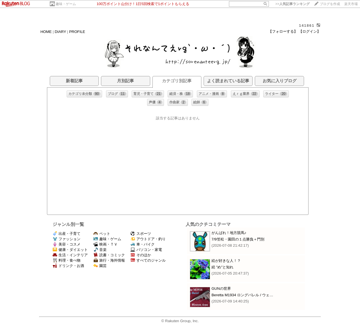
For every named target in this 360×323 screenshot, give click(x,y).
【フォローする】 (283, 31)
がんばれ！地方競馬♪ (229, 233)
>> (292, 4)
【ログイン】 (310, 31)
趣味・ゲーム (66, 4)
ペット (101, 233)
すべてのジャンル (148, 260)
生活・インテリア (70, 255)
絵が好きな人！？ (226, 261)
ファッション (66, 239)
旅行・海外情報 (109, 260)
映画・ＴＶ (105, 244)
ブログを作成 (330, 4)
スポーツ (140, 233)
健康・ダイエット (70, 250)
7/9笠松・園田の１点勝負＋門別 (238, 239)
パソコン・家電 (146, 250)
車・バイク (142, 244)
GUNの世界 (221, 288)
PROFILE (77, 32)
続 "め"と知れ (222, 267)
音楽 (100, 250)
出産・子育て (66, 233)
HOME (46, 32)
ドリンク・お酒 (68, 266)
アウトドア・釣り (148, 239)
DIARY (60, 32)
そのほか (140, 255)
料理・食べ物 (66, 260)
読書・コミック (109, 255)
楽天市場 (351, 4)
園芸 (100, 266)
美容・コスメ (66, 244)
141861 (306, 25)
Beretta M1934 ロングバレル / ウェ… (242, 295)
